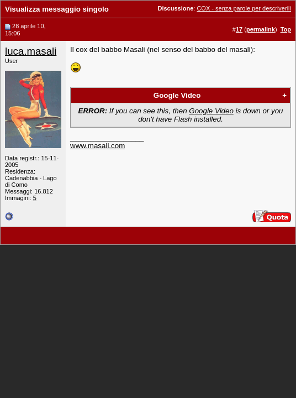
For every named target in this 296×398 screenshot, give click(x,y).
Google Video (177, 95)
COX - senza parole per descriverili (244, 8)
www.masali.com (97, 146)
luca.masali (30, 51)
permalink (260, 29)
